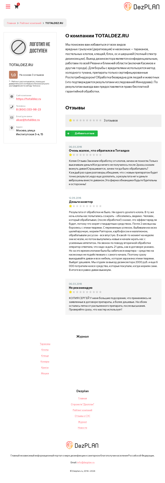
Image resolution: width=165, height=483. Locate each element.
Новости (82, 427)
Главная (82, 398)
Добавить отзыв (79, 133)
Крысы (45, 367)
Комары (45, 361)
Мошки (45, 373)
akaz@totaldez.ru (28, 119)
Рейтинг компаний (82, 410)
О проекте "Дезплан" (82, 404)
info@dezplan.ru (86, 462)
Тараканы (45, 343)
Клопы (45, 349)
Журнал (82, 421)
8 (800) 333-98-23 (28, 109)
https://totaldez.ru (28, 98)
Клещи (45, 355)
